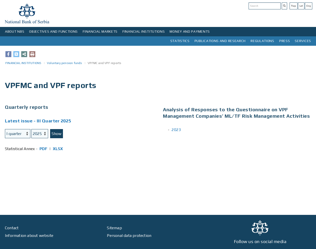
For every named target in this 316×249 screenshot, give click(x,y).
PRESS (284, 41)
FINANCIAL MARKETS (100, 31)
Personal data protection (129, 235)
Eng (308, 5)
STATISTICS (180, 41)
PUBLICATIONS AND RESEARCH (220, 41)
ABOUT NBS (14, 31)
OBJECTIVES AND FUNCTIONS (53, 31)
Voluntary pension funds (64, 63)
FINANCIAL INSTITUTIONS (143, 31)
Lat (301, 5)
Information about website (29, 235)
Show (56, 133)
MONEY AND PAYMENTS (190, 31)
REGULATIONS (262, 41)
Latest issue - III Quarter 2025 (38, 120)
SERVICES (303, 41)
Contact (12, 228)
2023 (176, 129)
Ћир (293, 5)
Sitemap (114, 228)
